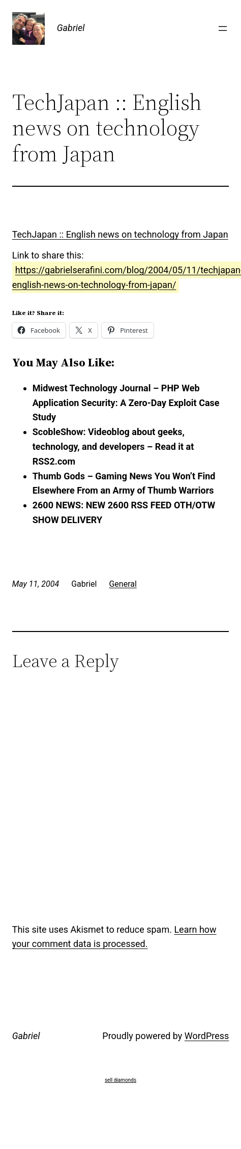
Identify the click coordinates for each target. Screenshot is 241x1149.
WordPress (207, 1035)
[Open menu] (223, 28)
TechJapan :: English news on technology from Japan (120, 234)
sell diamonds (120, 1080)
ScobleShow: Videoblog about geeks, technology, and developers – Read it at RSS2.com (113, 446)
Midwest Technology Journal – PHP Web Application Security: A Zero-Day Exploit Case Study (126, 403)
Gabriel (71, 27)
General (122, 584)
